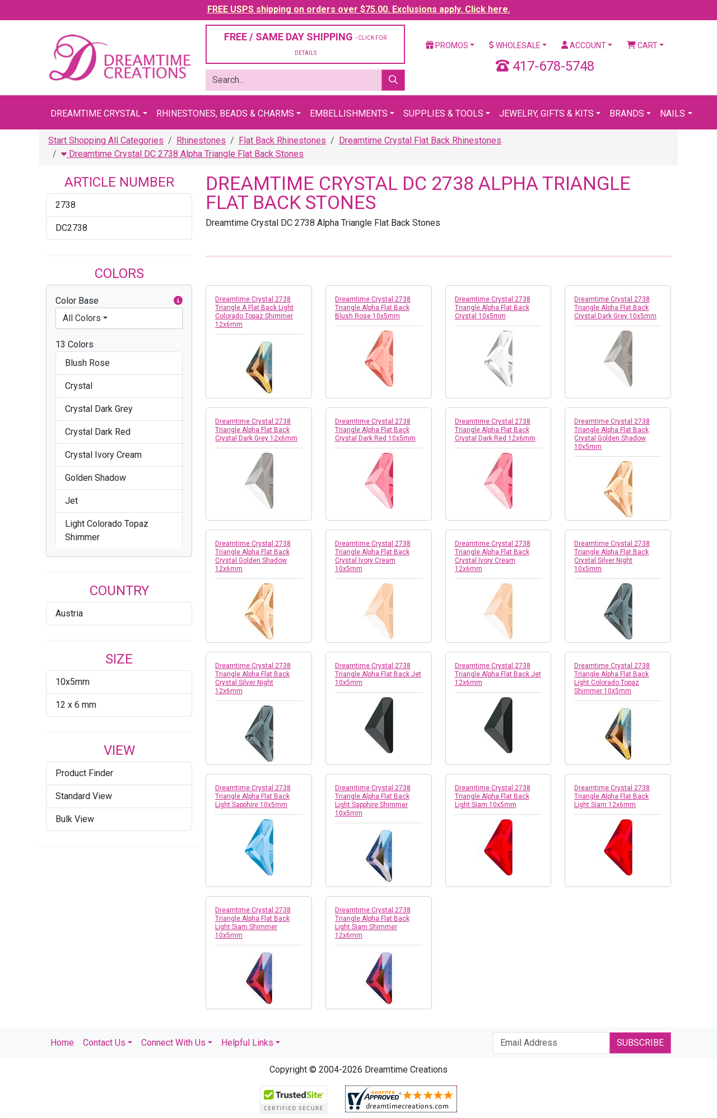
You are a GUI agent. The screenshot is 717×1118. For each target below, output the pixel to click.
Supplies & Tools (443, 113)
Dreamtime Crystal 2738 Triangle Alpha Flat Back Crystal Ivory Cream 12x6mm (492, 556)
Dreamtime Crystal (95, 113)
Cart (642, 45)
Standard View (83, 796)
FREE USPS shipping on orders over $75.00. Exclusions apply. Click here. (358, 9)
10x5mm (72, 681)
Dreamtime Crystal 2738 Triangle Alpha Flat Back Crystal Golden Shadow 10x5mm (612, 434)
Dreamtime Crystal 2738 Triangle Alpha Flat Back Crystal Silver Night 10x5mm (612, 556)
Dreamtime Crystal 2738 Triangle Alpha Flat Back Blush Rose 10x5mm (373, 307)
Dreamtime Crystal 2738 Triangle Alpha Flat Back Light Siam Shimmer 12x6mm (373, 922)
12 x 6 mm (75, 704)
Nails (672, 113)
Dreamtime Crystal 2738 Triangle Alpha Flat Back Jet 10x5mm (378, 674)
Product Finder (84, 773)
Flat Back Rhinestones (282, 140)
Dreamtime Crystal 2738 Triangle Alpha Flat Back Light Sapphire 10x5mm (253, 796)
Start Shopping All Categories (106, 140)
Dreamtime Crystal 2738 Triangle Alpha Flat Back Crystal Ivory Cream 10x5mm (373, 556)
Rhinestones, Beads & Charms (225, 113)
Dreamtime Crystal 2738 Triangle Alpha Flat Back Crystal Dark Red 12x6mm (495, 429)
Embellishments (349, 113)
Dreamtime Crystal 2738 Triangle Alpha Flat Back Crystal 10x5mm (492, 307)
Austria (69, 613)
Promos (447, 45)
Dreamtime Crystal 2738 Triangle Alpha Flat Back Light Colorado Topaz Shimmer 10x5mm (612, 678)
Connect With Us (173, 1042)
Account (583, 45)
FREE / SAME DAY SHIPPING (305, 43)
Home (62, 1042)
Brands (626, 113)
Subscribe (640, 1042)
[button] (178, 301)
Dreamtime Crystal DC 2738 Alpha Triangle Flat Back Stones (182, 154)
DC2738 (71, 227)
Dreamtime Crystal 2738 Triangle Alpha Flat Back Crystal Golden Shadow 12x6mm (253, 556)
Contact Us (104, 1042)
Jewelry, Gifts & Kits (546, 113)
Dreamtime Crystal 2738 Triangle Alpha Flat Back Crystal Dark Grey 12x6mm (256, 429)
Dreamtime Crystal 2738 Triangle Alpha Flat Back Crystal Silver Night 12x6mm (253, 678)
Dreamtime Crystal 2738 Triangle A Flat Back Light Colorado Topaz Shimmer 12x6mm (254, 311)
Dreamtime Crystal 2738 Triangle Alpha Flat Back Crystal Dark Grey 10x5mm (615, 307)
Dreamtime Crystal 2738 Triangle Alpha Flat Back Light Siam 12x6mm (612, 796)
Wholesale (515, 45)
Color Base (119, 301)
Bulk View (74, 819)
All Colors (82, 318)
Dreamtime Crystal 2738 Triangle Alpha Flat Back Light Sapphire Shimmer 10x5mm (373, 800)
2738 (65, 205)
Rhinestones (201, 140)
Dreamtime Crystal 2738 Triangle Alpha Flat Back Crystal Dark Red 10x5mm (375, 429)
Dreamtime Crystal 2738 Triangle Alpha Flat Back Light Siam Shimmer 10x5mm (253, 922)
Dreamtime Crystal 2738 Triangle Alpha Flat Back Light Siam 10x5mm (492, 796)
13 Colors (74, 344)
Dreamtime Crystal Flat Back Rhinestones (420, 140)
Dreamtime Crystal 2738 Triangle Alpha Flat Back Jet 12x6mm (498, 674)
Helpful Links (247, 1042)
